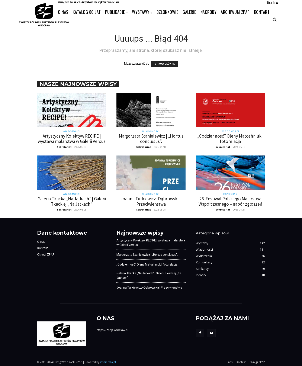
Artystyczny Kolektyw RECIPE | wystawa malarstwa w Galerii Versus (72, 138)
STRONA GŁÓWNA (164, 63)
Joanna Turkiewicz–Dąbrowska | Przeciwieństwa (151, 201)
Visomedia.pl (108, 362)
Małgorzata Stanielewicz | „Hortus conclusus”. (151, 138)
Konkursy (230, 194)
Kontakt (42, 248)
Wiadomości (71, 131)
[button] (274, 19)
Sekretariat (64, 146)
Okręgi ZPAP (46, 254)
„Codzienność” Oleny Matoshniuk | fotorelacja (230, 138)
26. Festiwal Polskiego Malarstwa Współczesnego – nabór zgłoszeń (230, 201)
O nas (41, 242)
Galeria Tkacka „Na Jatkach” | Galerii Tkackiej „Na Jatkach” (72, 201)
